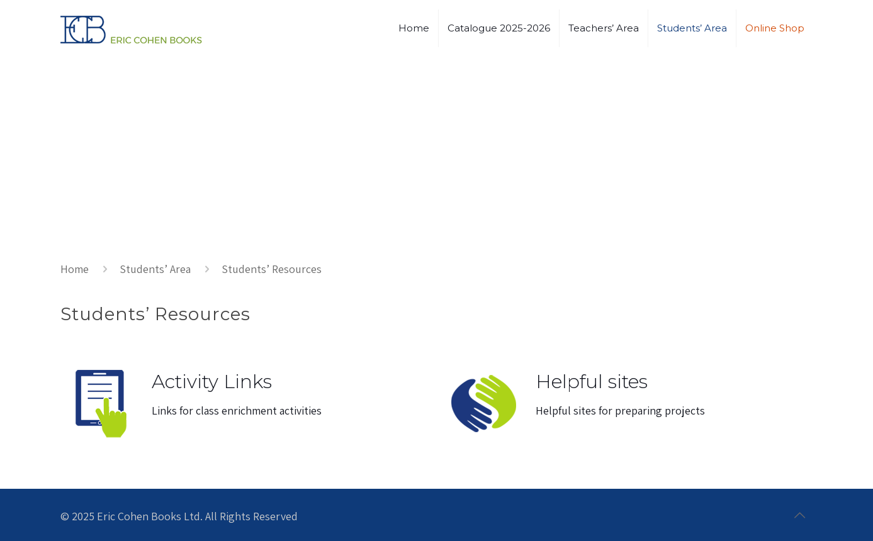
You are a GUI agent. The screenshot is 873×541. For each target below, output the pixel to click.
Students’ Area (155, 269)
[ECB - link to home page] (131, 28)
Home (74, 269)
